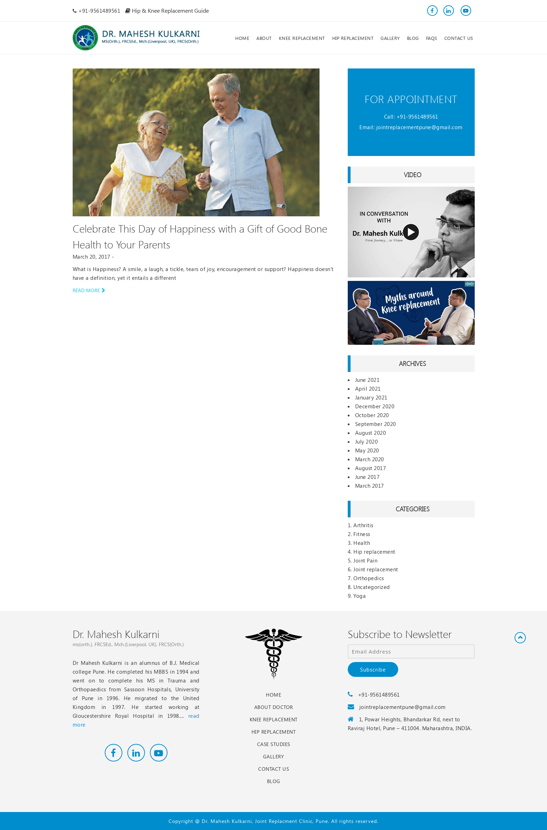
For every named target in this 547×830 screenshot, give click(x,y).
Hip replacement (374, 551)
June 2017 (367, 476)
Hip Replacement (273, 731)
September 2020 (375, 423)
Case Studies (273, 744)
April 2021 (368, 388)
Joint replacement (375, 569)
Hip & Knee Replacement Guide (167, 10)
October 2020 (372, 415)
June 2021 (367, 379)
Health (361, 542)
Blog (273, 781)
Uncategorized (371, 586)
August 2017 (370, 467)
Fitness (361, 533)
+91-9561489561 (417, 116)
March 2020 (369, 459)
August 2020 (370, 432)
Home (273, 694)
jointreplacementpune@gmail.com (419, 127)
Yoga (359, 595)
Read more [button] (89, 290)
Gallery (273, 756)
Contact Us (273, 768)
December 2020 (375, 406)
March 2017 (369, 485)
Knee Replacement (274, 719)
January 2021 (371, 397)
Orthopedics (368, 578)
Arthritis (363, 525)
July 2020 (366, 441)
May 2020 (367, 450)
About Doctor (273, 707)
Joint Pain (365, 560)
